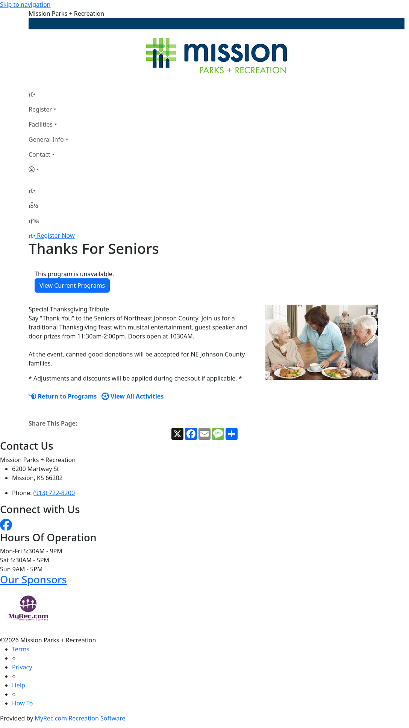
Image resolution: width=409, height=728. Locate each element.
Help (18, 685)
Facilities (41, 124)
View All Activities (132, 396)
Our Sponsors (33, 579)
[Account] (48, 169)
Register (40, 109)
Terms (20, 649)
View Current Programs (72, 285)
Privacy (22, 667)
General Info (46, 139)
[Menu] (34, 220)
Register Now (55, 235)
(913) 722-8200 (54, 493)
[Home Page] (48, 94)
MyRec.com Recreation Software (80, 718)
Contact (39, 154)
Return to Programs (63, 396)
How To (22, 703)
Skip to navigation (25, 4)
